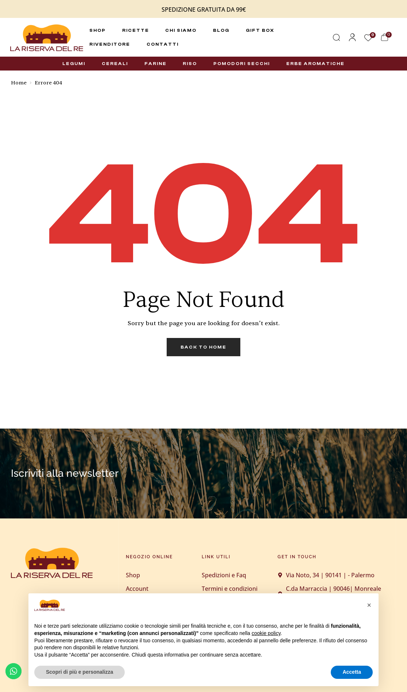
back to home (203, 347)
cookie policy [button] (266, 633)
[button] (369, 605)
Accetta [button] (351, 672)
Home (19, 83)
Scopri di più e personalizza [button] (79, 672)
